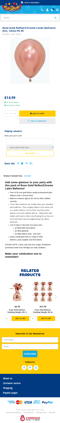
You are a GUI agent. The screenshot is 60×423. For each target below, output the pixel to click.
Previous (4, 296)
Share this (9, 163)
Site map (52, 412)
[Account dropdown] (47, 9)
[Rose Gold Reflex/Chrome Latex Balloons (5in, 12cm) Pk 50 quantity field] (10, 114)
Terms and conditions (13, 412)
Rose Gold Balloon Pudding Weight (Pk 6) (42, 311)
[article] (17, 302)
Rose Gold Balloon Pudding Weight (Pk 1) (17, 311)
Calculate (30, 153)
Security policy (41, 412)
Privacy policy (29, 412)
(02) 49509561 (43, 10)
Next (54, 296)
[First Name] (30, 340)
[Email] (30, 346)
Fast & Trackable (30, 2)
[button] (37, 121)
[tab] (12, 176)
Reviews (27, 176)
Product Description (13, 176)
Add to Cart (37, 113)
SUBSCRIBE (30, 353)
